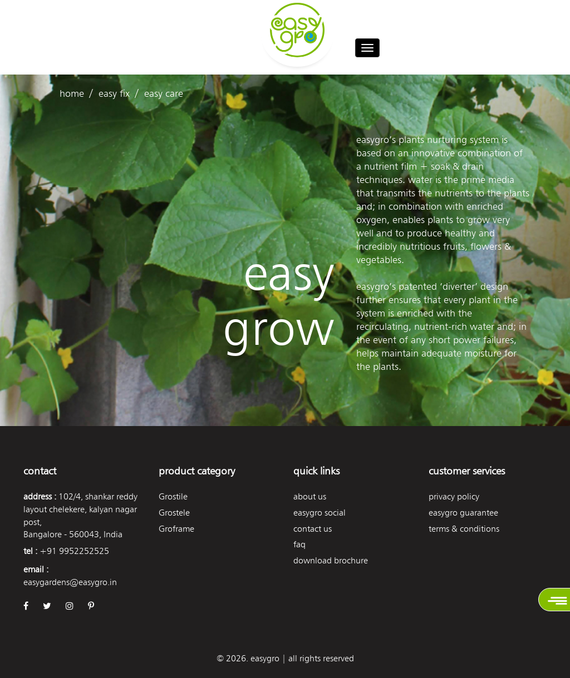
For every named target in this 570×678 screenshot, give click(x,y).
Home (72, 93)
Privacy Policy (454, 496)
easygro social (319, 512)
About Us (309, 496)
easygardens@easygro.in (70, 582)
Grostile (173, 496)
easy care (163, 93)
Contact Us (312, 528)
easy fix (114, 93)
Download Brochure (330, 560)
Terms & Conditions (464, 528)
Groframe (176, 528)
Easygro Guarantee (463, 512)
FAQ (299, 544)
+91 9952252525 (74, 551)
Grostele (174, 512)
